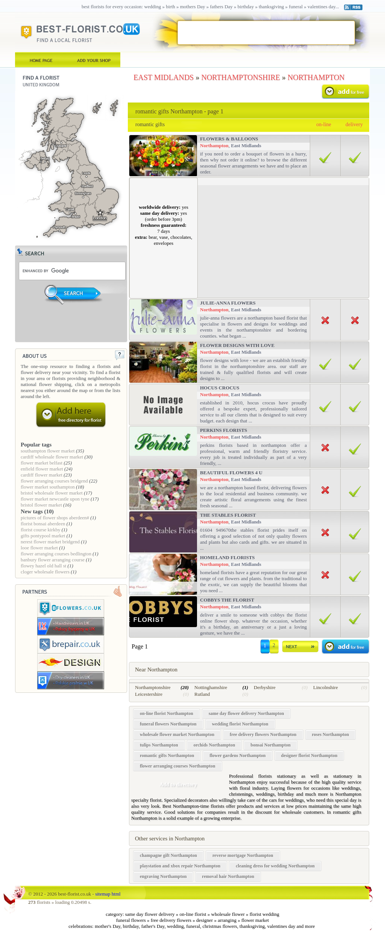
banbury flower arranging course (53, 560)
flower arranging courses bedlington (56, 553)
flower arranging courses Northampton (177, 766)
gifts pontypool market (43, 535)
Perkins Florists (223, 430)
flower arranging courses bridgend (54, 481)
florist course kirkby (40, 529)
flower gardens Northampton (237, 755)
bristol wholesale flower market (52, 493)
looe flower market (39, 547)
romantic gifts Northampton (167, 755)
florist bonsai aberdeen (43, 523)
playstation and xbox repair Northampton (180, 866)
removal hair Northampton (228, 876)
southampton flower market (48, 451)
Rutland (202, 694)
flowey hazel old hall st (43, 566)
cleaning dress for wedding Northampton (275, 866)
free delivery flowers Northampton (263, 734)
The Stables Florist (228, 515)
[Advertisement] (266, 32)
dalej (300, 647)
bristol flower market (41, 505)
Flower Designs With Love (237, 345)
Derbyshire (265, 687)
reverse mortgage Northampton (242, 855)
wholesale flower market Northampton (177, 734)
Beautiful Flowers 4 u (231, 472)
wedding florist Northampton (240, 724)
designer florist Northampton (309, 755)
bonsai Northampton (270, 745)
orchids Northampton (214, 745)
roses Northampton (330, 734)
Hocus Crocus (219, 388)
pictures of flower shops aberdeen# (55, 517)
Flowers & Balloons (229, 139)
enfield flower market (42, 469)
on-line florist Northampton (166, 713)
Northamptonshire (153, 687)
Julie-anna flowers (228, 303)
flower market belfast (41, 463)
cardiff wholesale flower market (52, 457)
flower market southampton (48, 487)
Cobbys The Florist (227, 600)
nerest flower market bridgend (50, 541)
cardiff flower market (41, 475)
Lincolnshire (325, 687)
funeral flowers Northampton (168, 724)
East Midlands (246, 145)
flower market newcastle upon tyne (55, 499)
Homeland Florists (227, 557)
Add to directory (178, 784)
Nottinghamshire (210, 687)
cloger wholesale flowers (45, 572)
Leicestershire (148, 694)
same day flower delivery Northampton (246, 713)
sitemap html (108, 894)
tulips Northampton (159, 745)
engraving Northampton (163, 876)
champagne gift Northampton (168, 855)
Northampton (214, 145)
